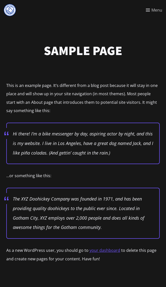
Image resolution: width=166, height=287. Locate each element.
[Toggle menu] (154, 10)
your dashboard (105, 250)
